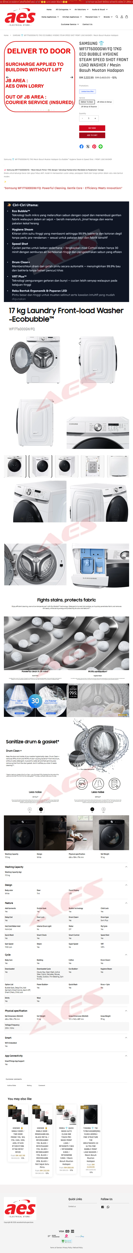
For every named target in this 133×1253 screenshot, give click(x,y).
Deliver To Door (87, 102)
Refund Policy (78, 1248)
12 (54, 110)
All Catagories (63, 9)
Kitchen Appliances (72, 17)
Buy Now (92, 128)
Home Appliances (50, 17)
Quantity (82, 113)
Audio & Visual (100, 9)
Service (82, 98)
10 (48, 110)
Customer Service (70, 24)
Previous (7, 77)
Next (72, 77)
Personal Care (92, 17)
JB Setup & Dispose (89, 106)
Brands (108, 17)
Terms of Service (56, 1248)
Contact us (72, 1206)
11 (51, 110)
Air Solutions (81, 9)
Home (49, 9)
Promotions (83, 86)
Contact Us (87, 24)
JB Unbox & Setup (104, 102)
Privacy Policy (67, 1248)
